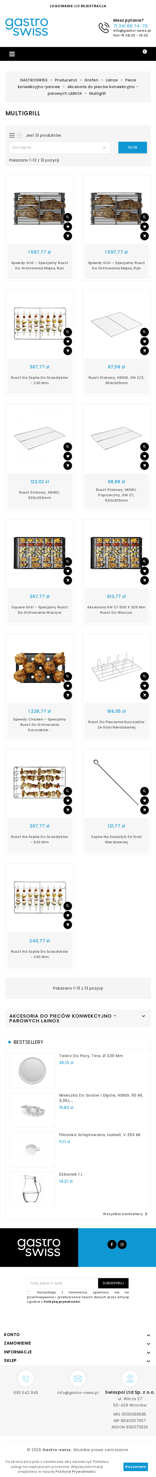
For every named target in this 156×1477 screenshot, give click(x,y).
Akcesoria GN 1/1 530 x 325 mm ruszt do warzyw (116, 610)
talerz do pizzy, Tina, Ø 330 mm (91, 1055)
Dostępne (60, 147)
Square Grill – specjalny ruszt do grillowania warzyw (39, 610)
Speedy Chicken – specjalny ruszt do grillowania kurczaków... (39, 724)
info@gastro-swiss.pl (132, 30)
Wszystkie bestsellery (126, 1214)
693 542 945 (26, 1392)
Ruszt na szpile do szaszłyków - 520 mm (39, 839)
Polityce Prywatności (75, 1471)
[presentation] (88, 1316)
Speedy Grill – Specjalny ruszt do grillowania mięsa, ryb (39, 265)
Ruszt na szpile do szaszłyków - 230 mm (39, 380)
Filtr (132, 147)
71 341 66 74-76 (130, 26)
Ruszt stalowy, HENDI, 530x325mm (39, 495)
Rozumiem (135, 1466)
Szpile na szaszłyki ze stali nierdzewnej (116, 839)
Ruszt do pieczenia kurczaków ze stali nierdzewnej (116, 724)
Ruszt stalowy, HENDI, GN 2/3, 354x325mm (117, 380)
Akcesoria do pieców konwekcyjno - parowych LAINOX (63, 1018)
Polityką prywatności (62, 1301)
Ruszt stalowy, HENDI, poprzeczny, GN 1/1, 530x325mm (116, 495)
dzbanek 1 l (71, 1174)
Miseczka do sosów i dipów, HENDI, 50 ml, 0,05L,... (101, 1098)
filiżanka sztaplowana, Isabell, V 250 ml (100, 1134)
